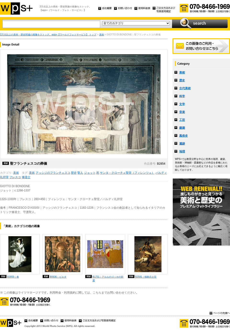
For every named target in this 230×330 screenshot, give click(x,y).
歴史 (74, 172)
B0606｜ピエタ (58, 276)
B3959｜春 (13, 276)
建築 (182, 127)
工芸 (182, 120)
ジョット (90, 172)
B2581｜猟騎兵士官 (145, 276)
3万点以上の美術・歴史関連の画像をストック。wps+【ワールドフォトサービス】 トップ (48, 34)
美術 (101, 34)
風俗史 (183, 135)
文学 (182, 104)
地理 (182, 151)
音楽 (182, 112)
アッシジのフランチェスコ (53, 172)
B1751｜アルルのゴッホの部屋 (107, 278)
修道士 (26, 177)
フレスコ (15, 177)
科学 (182, 96)
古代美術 (185, 88)
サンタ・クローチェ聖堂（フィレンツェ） (127, 172)
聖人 (80, 172)
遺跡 (182, 143)
